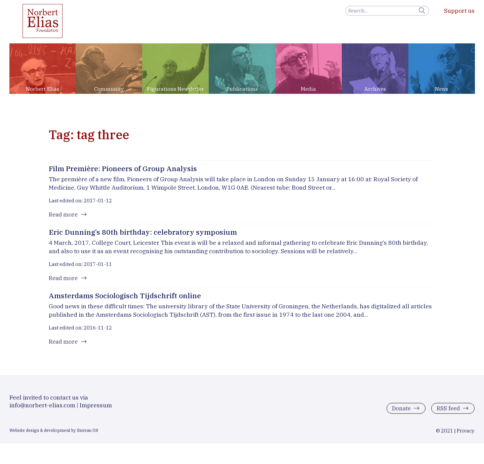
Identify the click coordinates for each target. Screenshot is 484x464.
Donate (399, 414)
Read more (64, 215)
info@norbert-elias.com (42, 410)
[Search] (387, 11)
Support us (459, 10)
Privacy (466, 436)
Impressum (96, 410)
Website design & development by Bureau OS (53, 435)
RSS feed (447, 414)
